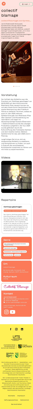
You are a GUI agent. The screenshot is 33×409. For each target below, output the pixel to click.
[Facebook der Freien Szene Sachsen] (11, 329)
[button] (4, 4)
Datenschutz (24, 400)
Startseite (11, 395)
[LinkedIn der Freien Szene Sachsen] (22, 329)
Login (26, 4)
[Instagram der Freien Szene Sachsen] (16, 329)
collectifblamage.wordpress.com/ (16, 21)
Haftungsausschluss (11, 400)
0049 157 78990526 (11, 300)
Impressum (21, 395)
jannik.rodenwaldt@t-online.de (15, 302)
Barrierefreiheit (16, 404)
